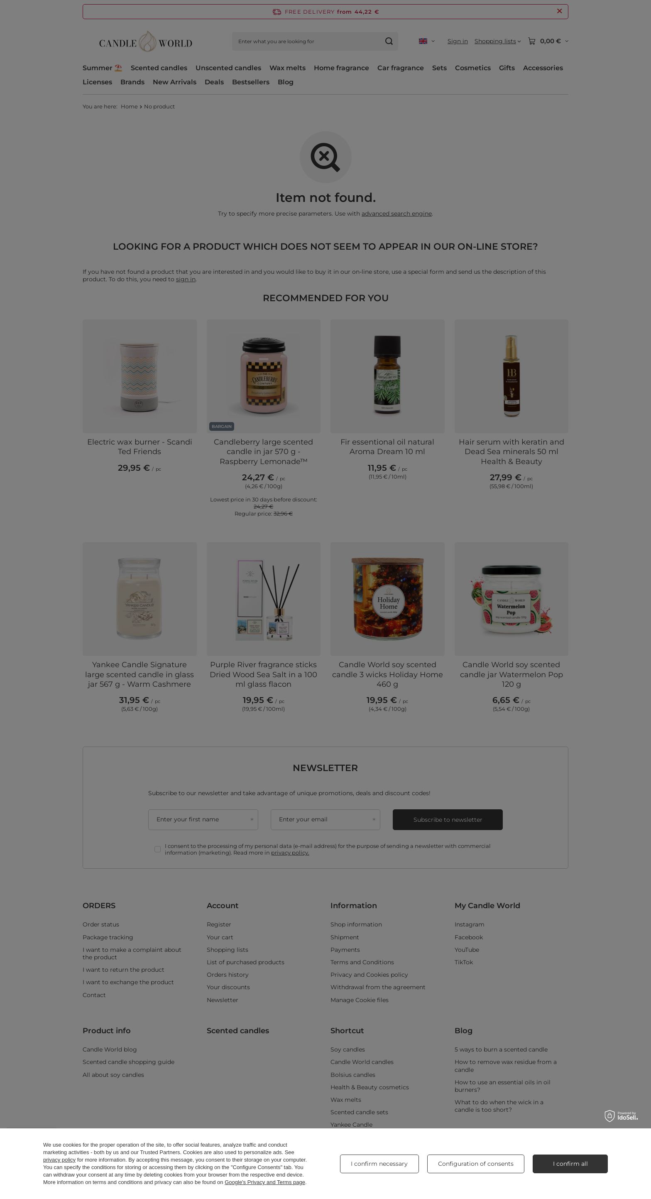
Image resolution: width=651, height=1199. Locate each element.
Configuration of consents (476, 1163)
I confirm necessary (379, 1163)
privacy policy (59, 1160)
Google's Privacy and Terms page (265, 1182)
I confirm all (570, 1163)
